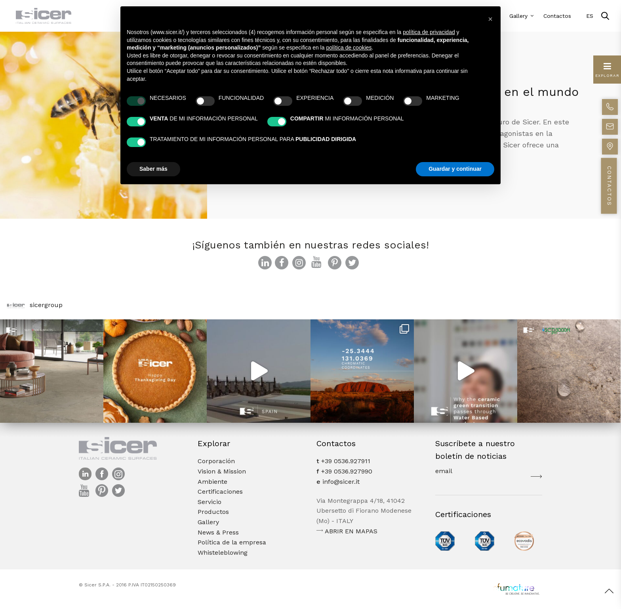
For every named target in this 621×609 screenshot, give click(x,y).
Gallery (518, 16)
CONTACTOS (609, 186)
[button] (490, 19)
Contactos (557, 16)
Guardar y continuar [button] (455, 169)
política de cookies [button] (348, 47)
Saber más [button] (153, 169)
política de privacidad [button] (429, 32)
